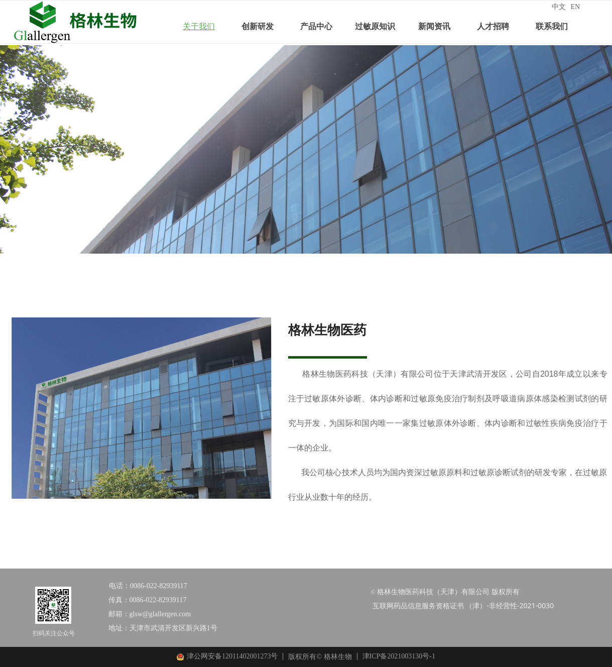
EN (575, 7)
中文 (559, 7)
